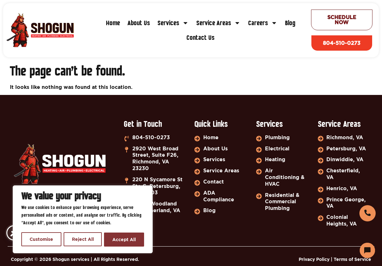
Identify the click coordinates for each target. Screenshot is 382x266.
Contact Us (200, 38)
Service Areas (218, 23)
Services (173, 23)
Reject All (83, 239)
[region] (83, 219)
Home (113, 23)
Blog (290, 23)
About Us (139, 23)
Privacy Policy (314, 259)
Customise (41, 239)
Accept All (124, 239)
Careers (262, 23)
